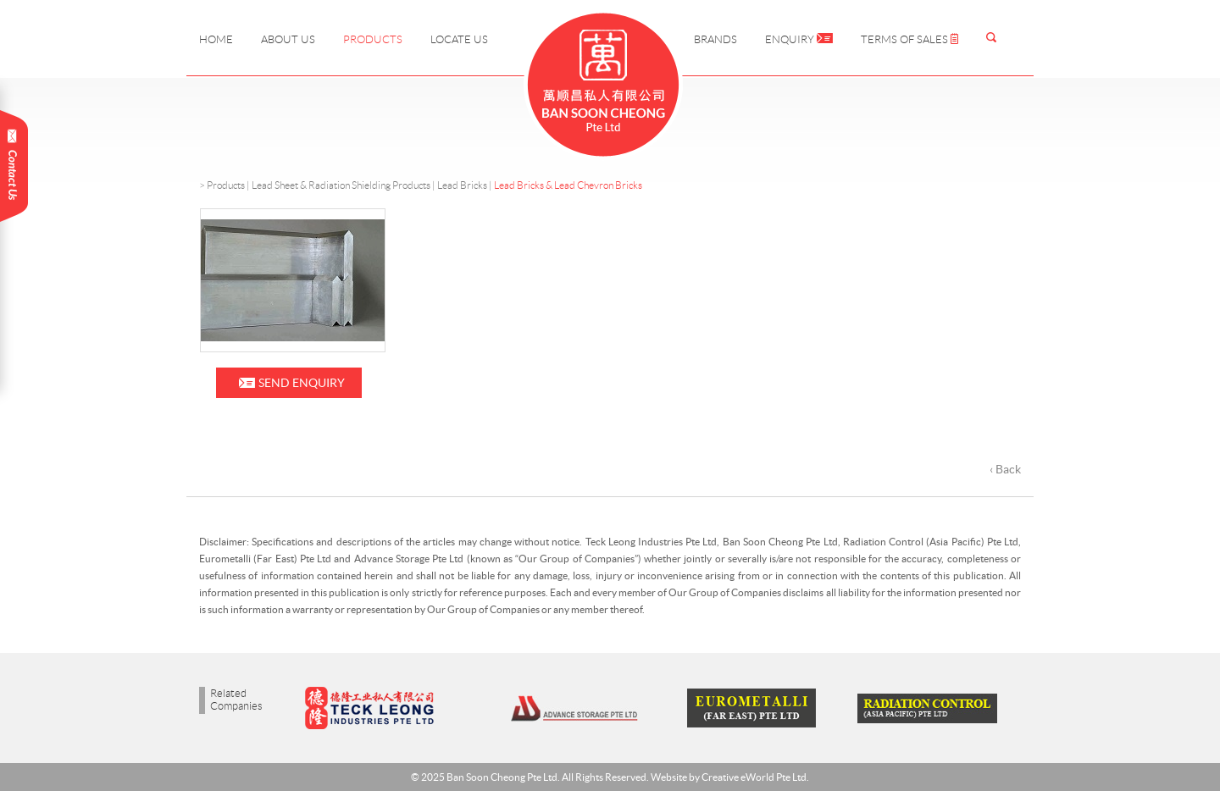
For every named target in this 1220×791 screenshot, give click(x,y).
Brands (715, 39)
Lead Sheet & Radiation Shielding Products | (344, 185)
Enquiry (799, 39)
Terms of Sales (909, 39)
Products (372, 39)
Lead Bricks (462, 185)
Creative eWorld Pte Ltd (754, 777)
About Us (288, 39)
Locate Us (459, 39)
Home (216, 39)
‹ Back (1005, 469)
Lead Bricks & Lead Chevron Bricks (568, 185)
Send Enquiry (301, 383)
